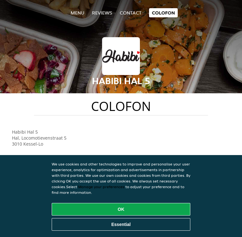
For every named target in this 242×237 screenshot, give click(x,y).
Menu (77, 12)
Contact (130, 12)
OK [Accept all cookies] (121, 209)
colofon (163, 12)
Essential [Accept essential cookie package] (120, 224)
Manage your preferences (101, 186)
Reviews (102, 12)
